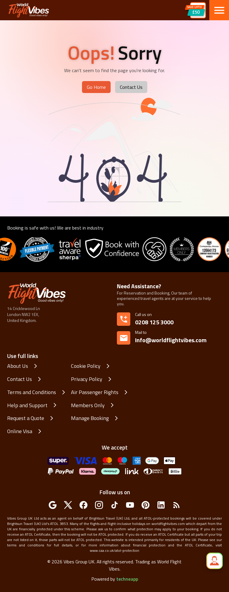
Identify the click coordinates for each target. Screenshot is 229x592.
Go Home (96, 87)
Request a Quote (25, 418)
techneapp (127, 578)
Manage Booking (90, 418)
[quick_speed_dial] (214, 561)
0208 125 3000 (154, 322)
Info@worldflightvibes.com (171, 337)
